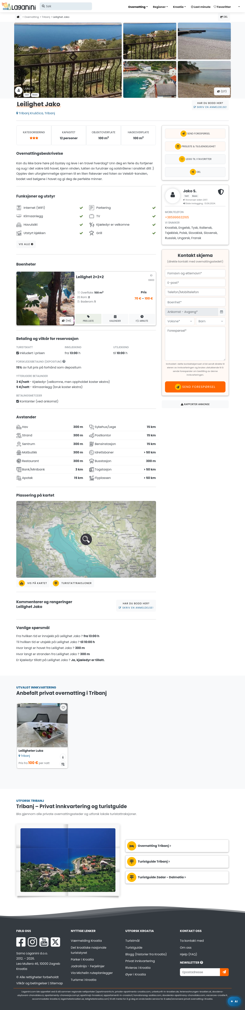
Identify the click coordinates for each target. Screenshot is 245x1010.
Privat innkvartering (140, 961)
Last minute (201, 7)
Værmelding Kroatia (86, 940)
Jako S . (29, 88)
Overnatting (136, 7)
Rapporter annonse (195, 404)
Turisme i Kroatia (83, 980)
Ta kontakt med (192, 940)
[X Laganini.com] (55, 942)
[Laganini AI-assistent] (234, 1001)
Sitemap (56, 983)
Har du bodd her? (210, 105)
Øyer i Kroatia (135, 974)
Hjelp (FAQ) (188, 954)
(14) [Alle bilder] (66, 320)
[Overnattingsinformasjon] (63, 757)
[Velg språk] (237, 7)
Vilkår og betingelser (31, 983)
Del (224, 16)
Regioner (159, 7)
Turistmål (132, 940)
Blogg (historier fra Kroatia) (146, 954)
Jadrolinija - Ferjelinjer (88, 966)
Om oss (185, 947)
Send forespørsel (195, 134)
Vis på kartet (33, 583)
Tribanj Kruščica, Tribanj (35, 113)
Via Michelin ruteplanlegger (92, 973)
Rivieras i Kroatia (137, 968)
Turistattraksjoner (72, 583)
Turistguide (133, 947)
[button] (86, 539)
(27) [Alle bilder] (222, 91)
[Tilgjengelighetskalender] (63, 764)
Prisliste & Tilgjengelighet (195, 146)
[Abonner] (224, 972)
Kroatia (178, 7)
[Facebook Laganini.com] (20, 942)
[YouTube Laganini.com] (43, 942)
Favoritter (222, 7)
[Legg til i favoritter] (195, 159)
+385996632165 (177, 217)
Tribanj (46, 17)
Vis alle (26, 244)
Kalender (115, 318)
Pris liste (88, 318)
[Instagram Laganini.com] (32, 942)
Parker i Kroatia (82, 959)
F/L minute (142, 318)
